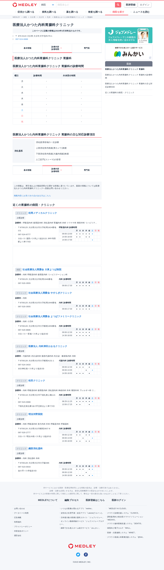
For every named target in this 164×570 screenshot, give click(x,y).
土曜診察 (20, 218)
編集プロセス (72, 500)
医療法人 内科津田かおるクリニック (47, 346)
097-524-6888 (21, 39)
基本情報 (27, 48)
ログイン (144, 4)
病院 (18, 270)
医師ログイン (119, 500)
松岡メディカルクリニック (42, 213)
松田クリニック (36, 380)
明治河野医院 (35, 414)
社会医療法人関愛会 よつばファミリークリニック (55, 316)
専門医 (87, 48)
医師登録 (130, 4)
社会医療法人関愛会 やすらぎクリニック (50, 293)
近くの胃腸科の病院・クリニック (119, 92)
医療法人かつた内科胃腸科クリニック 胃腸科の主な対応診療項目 (128, 85)
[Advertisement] (57, 256)
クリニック (21, 213)
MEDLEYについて (47, 500)
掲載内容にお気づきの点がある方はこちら (32, 196)
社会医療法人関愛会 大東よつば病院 (42, 269)
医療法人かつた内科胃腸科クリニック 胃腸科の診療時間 (128, 76)
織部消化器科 (35, 448)
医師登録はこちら (95, 500)
